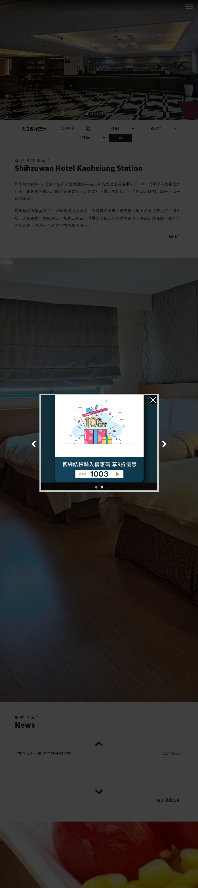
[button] (96, 487)
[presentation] (34, 444)
